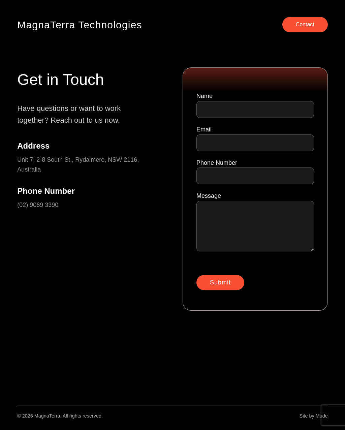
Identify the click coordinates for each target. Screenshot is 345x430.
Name (255, 105)
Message (255, 223)
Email (255, 138)
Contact (305, 24)
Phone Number (255, 172)
